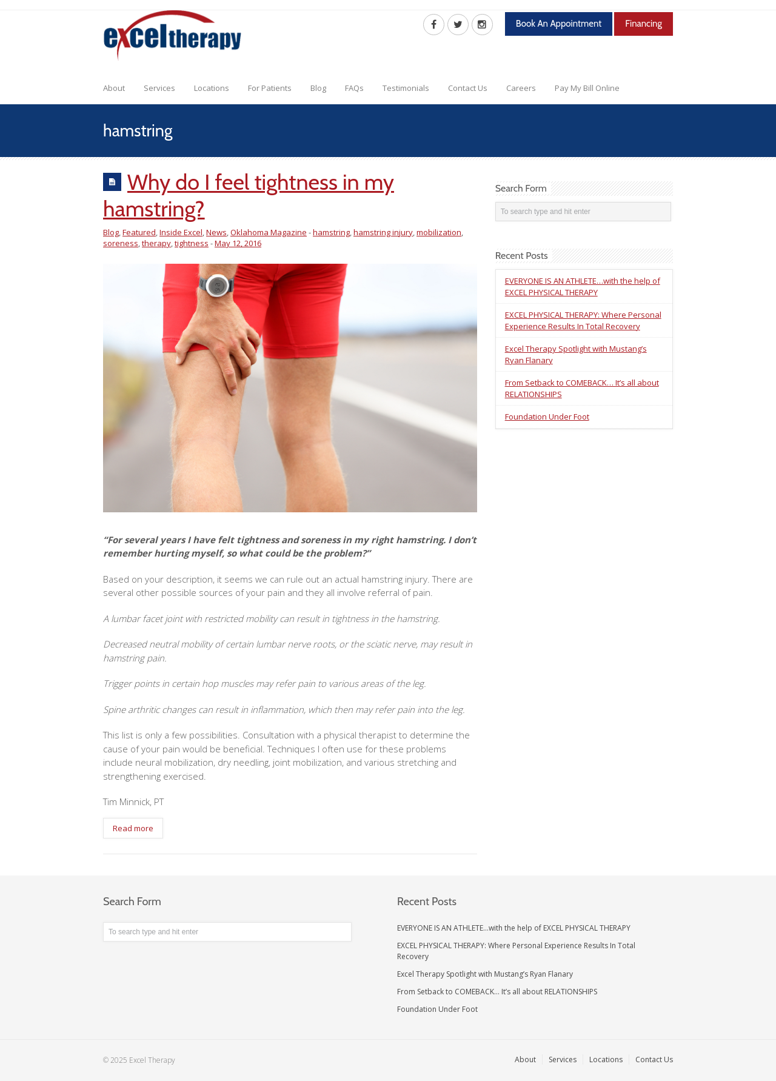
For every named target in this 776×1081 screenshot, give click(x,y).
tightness (192, 243)
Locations (211, 87)
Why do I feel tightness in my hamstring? (248, 195)
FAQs (354, 87)
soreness (120, 243)
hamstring (331, 232)
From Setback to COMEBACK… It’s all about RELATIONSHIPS (497, 991)
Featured (139, 232)
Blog (318, 87)
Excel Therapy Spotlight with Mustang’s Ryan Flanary (485, 974)
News (216, 232)
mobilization (438, 232)
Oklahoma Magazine (268, 232)
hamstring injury (383, 232)
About (114, 87)
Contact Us (467, 87)
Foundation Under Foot (547, 416)
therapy (156, 243)
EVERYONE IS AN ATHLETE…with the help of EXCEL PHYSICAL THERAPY (582, 286)
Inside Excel (180, 232)
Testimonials (406, 87)
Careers (521, 87)
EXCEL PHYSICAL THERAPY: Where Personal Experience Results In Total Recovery (583, 320)
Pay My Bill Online (587, 87)
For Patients (270, 87)
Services (159, 87)
